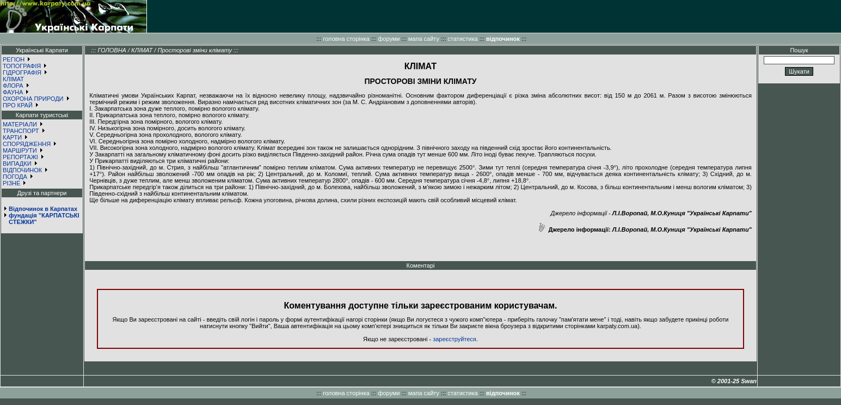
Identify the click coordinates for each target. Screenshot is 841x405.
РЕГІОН (13, 59)
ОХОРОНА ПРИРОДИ (33, 98)
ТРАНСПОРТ (21, 131)
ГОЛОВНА (111, 50)
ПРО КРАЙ (18, 105)
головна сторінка (346, 38)
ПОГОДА (15, 176)
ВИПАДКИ (17, 163)
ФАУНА (13, 92)
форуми (389, 38)
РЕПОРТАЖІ (20, 157)
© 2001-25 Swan (734, 381)
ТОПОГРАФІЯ (22, 66)
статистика (462, 38)
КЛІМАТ (13, 79)
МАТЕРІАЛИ (20, 124)
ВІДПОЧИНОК (22, 170)
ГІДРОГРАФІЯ (22, 72)
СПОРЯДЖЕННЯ (27, 144)
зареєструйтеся (454, 339)
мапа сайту (423, 38)
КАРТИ (12, 137)
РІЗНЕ (11, 183)
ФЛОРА (13, 85)
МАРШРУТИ (20, 150)
